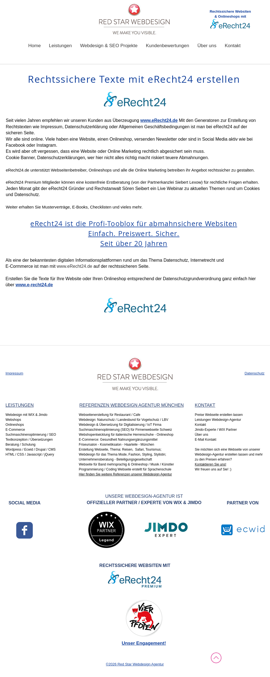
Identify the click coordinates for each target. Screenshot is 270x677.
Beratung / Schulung (21, 444)
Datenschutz (254, 373)
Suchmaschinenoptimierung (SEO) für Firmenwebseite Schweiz (126, 430)
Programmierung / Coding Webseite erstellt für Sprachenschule (125, 469)
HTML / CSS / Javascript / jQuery (30, 454)
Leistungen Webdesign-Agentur (218, 420)
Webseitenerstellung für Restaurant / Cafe (110, 415)
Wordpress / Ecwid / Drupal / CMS (31, 449)
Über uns (201, 435)
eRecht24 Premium (23, 182)
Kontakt (200, 425)
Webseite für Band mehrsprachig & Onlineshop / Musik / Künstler (126, 464)
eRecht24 (222, 126)
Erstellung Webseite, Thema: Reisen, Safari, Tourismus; (120, 449)
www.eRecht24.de (74, 266)
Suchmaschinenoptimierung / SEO (31, 435)
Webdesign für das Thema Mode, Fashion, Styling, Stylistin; (122, 454)
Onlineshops (15, 425)
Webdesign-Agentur (209, 454)
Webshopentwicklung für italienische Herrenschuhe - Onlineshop (126, 435)
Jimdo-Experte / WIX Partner (216, 430)
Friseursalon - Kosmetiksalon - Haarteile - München (116, 444)
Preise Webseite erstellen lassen (219, 415)
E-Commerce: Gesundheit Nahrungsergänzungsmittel (118, 439)
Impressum (14, 373)
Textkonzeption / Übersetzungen (29, 439)
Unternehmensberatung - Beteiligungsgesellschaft (115, 459)
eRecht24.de (17, 170)
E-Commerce (15, 430)
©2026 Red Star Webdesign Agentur (135, 664)
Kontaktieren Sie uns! (210, 464)
